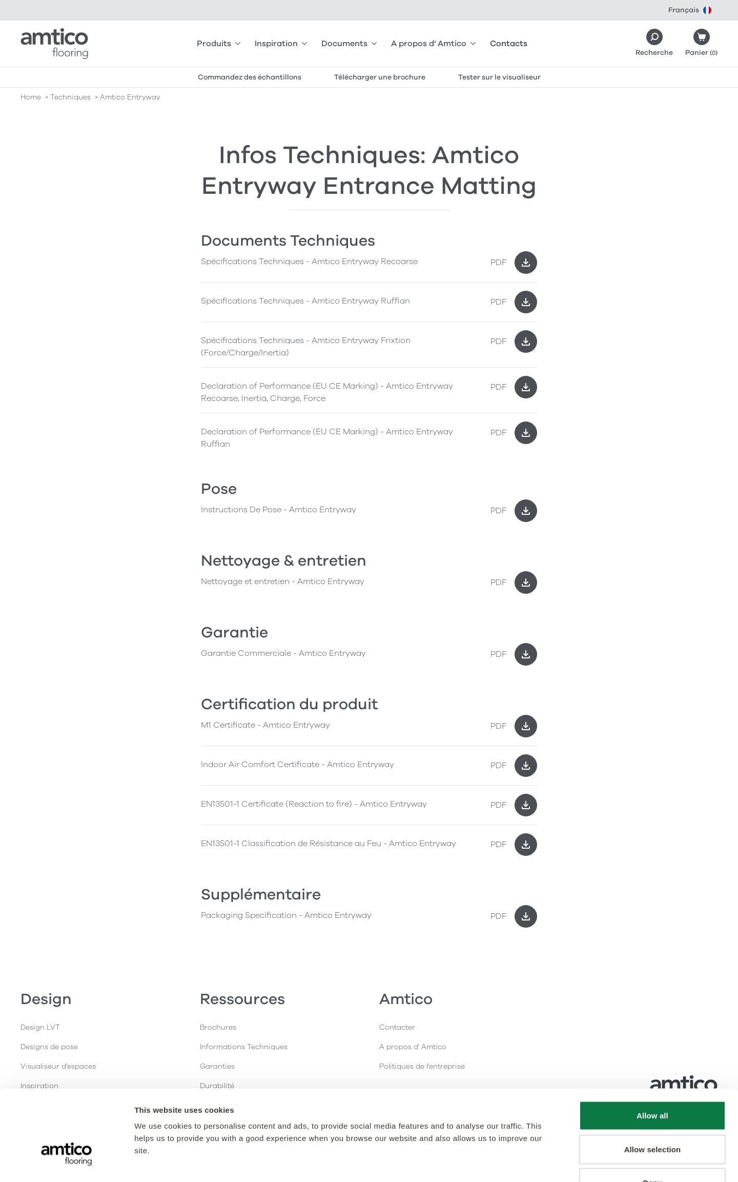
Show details (538, 1161)
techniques (70, 97)
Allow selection (652, 1081)
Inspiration (281, 43)
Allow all (652, 1047)
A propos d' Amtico (433, 43)
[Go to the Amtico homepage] (54, 43)
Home (30, 97)
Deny (652, 1114)
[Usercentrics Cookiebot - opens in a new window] (66, 1162)
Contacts (508, 43)
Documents (349, 43)
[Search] (654, 43)
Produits (218, 43)
